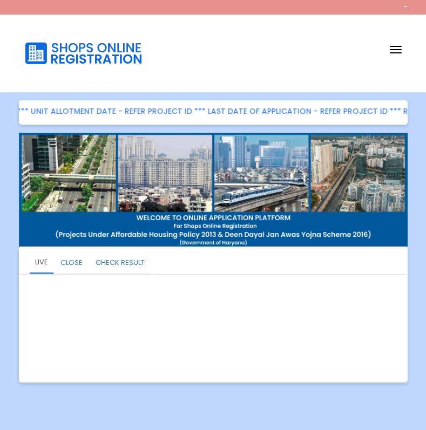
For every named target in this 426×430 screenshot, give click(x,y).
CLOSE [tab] (71, 262)
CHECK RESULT (120, 262)
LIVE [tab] (41, 262)
